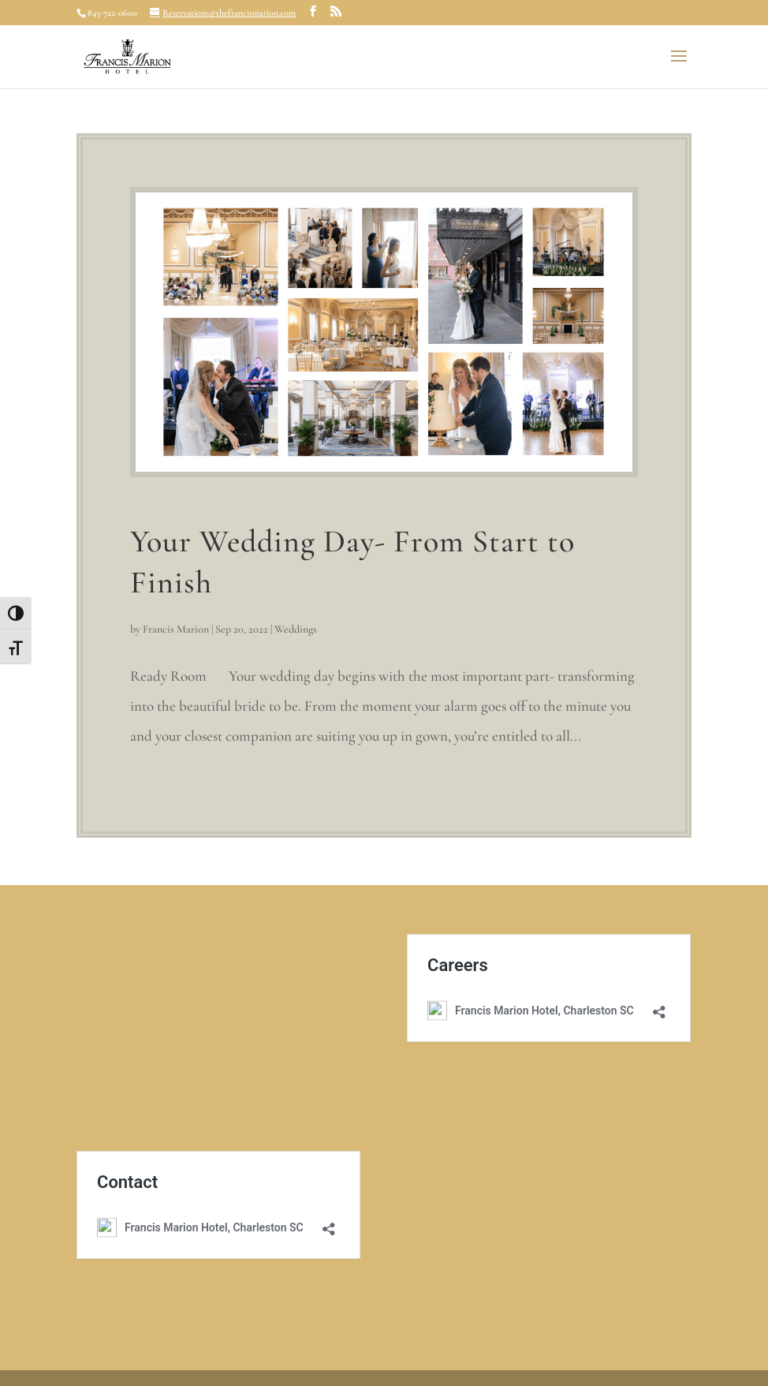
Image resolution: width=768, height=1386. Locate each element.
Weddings (295, 629)
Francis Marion (176, 629)
